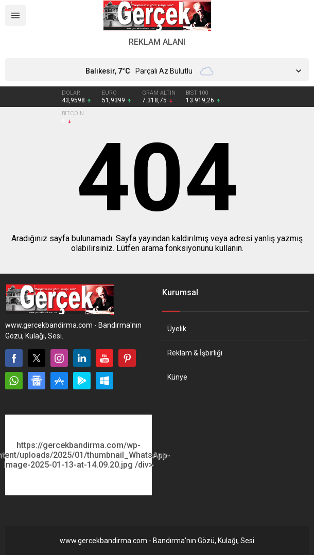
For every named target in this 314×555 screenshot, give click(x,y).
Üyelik (176, 329)
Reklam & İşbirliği (194, 353)
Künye (177, 377)
